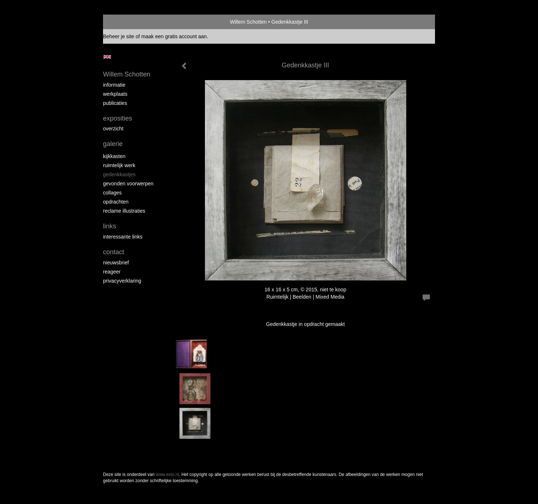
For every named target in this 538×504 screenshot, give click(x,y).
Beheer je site (118, 36)
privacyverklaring (122, 281)
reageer (111, 272)
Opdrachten (115, 202)
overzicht (113, 128)
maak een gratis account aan (174, 36)
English (107, 57)
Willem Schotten (248, 22)
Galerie (113, 143)
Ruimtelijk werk (119, 165)
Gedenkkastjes (119, 174)
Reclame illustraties (124, 211)
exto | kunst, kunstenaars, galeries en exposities (123, 22)
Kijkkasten (114, 156)
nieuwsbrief (116, 262)
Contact (113, 252)
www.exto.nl (167, 474)
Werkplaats (115, 94)
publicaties (115, 103)
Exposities (117, 118)
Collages (112, 193)
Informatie (114, 85)
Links (109, 226)
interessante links (122, 237)
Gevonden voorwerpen (128, 183)
